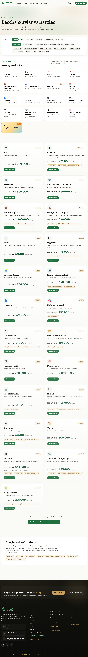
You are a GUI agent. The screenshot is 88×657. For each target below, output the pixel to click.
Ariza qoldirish (80, 3)
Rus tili (32, 618)
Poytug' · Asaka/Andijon (41, 44)
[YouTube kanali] (11, 645)
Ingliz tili (32, 615)
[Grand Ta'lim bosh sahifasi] (7, 3)
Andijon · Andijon (27, 44)
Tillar (21, 39)
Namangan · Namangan (56, 44)
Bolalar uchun (29, 39)
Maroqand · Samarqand (30, 48)
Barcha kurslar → (35, 639)
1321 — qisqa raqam (75, 592)
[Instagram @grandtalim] (7, 645)
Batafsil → (20, 198)
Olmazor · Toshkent (18, 51)
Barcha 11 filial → (55, 626)
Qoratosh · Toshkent (31, 51)
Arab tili (51, 153)
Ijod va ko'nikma (60, 39)
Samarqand (53, 623)
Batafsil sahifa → (22, 170)
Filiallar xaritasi (74, 618)
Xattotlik (32, 630)
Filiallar (26, 3)
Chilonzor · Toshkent (74, 48)
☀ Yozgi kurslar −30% (36, 633)
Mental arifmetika (35, 627)
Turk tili (32, 621)
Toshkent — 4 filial (55, 612)
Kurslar (19, 3)
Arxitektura (10, 185)
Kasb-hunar (39, 39)
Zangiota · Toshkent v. (60, 48)
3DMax (7, 152)
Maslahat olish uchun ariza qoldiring (44, 522)
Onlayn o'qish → (55, 630)
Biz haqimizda (34, 3)
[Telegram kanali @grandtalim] (3, 645)
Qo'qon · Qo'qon (17, 48)
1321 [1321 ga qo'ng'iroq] (70, 3)
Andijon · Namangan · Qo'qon (56, 619)
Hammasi (15, 39)
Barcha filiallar (16, 44)
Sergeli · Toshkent (44, 51)
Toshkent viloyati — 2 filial (57, 615)
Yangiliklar (43, 3)
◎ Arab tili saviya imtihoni (37, 635)
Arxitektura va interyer (59, 185)
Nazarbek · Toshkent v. (46, 48)
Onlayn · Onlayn (69, 44)
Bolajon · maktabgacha (36, 624)
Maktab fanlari (49, 39)
